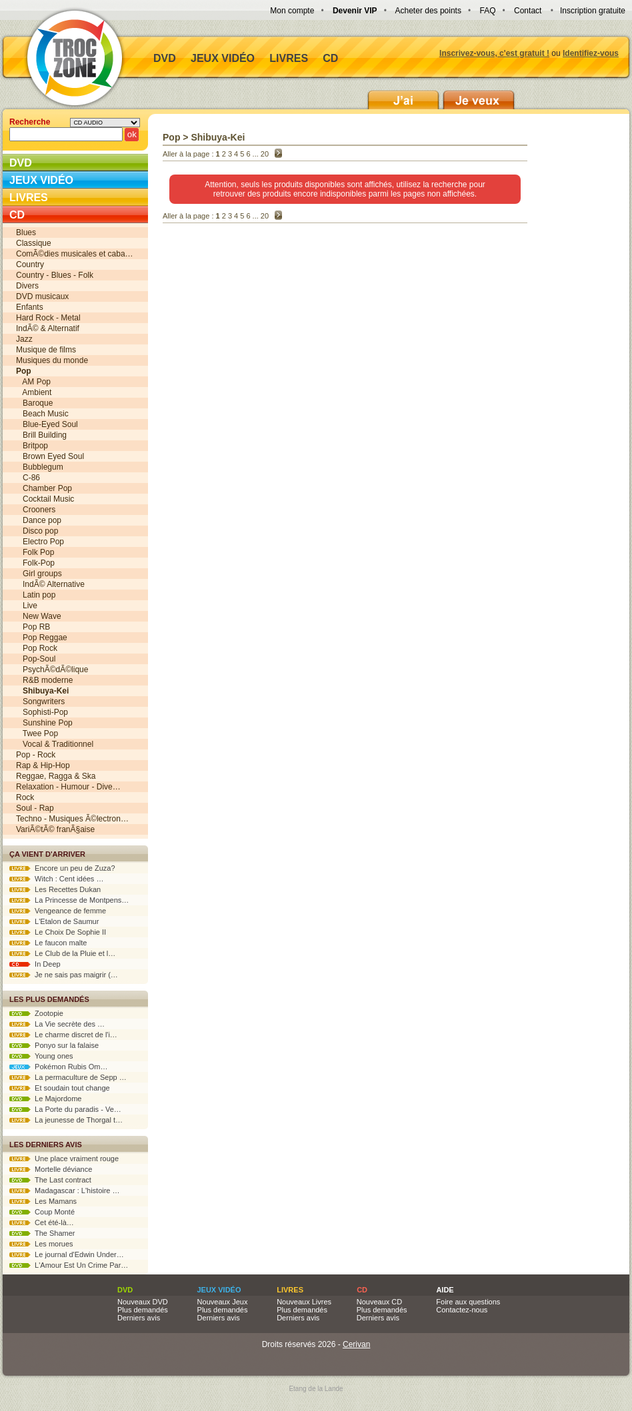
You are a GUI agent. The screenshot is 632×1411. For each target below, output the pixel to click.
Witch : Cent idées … (56, 879)
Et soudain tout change (59, 1088)
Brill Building (41, 435)
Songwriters (40, 701)
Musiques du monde (52, 360)
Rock (25, 797)
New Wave (38, 616)
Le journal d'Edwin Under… (66, 1254)
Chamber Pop (44, 488)
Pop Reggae (41, 637)
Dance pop (38, 520)
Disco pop (37, 531)
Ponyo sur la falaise (54, 1045)
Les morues (41, 1244)
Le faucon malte (48, 943)
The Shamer (42, 1233)
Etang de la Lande (316, 1388)
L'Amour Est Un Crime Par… (68, 1265)
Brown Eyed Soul (50, 456)
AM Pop (33, 381)
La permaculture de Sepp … (68, 1077)
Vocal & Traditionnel (54, 744)
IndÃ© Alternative (50, 584)
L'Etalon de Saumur (54, 921)
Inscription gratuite (592, 10)
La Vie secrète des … (57, 1024)
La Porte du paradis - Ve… (65, 1109)
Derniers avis (138, 1318)
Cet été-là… (41, 1222)
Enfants (29, 307)
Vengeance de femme (57, 911)
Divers (27, 285)
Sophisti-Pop (42, 712)
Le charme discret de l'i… (63, 1035)
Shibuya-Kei (218, 137)
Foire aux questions (468, 1302)
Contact (527, 10)
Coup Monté (42, 1212)
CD (330, 58)
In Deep (35, 964)
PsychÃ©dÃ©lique (52, 669)
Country (30, 264)
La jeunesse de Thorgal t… (66, 1120)
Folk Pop (35, 552)
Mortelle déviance (50, 1169)
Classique (33, 243)
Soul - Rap (35, 808)
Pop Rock (36, 648)
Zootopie (36, 1013)
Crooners (35, 509)
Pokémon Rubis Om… (58, 1067)
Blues (26, 232)
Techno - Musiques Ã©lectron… (72, 818)
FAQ (487, 10)
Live (26, 605)
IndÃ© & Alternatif (47, 328)
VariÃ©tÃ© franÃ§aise (55, 829)
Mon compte (292, 10)
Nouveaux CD (379, 1302)
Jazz (24, 339)
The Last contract (50, 1180)
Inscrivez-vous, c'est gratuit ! (494, 53)
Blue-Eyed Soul (47, 424)
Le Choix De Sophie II (57, 932)
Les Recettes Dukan (55, 889)
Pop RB (33, 627)
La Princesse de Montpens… (69, 900)
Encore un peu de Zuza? (62, 868)
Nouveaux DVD (142, 1302)
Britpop (32, 445)
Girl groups (39, 573)
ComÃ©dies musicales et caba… (74, 253)
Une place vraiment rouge (64, 1159)
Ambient (33, 392)
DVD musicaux (42, 296)
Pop (171, 137)
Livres (288, 58)
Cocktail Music (45, 499)
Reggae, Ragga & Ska (55, 776)
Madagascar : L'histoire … (64, 1190)
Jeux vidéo (223, 58)
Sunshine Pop (44, 722)
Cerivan (356, 1344)
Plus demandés (142, 1310)
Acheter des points (428, 10)
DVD (164, 58)
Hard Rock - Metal (48, 317)
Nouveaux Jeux (222, 1302)
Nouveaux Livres (304, 1302)
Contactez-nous (461, 1310)
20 (265, 154)
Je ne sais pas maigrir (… (63, 975)
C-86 (28, 477)
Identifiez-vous (591, 53)
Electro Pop (40, 541)
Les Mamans (43, 1201)
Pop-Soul (35, 659)
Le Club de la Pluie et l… (62, 953)
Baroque (34, 403)
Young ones (41, 1056)
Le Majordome (45, 1099)
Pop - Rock (35, 754)
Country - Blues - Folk (54, 275)
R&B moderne (44, 680)
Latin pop (35, 595)
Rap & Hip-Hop (43, 765)
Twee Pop (37, 733)
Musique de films (46, 349)
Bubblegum (39, 467)
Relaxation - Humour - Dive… (68, 786)
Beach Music (42, 413)
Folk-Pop (35, 563)
